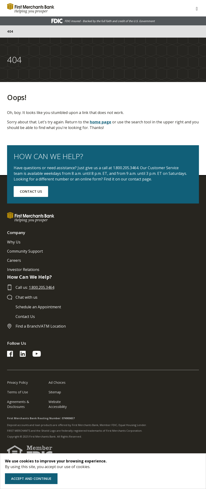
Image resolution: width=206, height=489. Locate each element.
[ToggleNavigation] (196, 8)
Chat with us (26, 297)
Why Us (14, 242)
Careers (14, 260)
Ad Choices (57, 382)
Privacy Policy (17, 382)
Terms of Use (17, 392)
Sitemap (55, 392)
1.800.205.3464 (41, 287)
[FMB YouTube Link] (37, 355)
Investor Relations (23, 269)
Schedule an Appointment (38, 306)
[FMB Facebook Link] (10, 355)
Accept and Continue (31, 478)
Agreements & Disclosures (18, 404)
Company (16, 232)
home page (100, 122)
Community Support (25, 251)
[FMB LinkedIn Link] (23, 355)
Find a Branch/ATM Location (41, 326)
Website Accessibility (58, 404)
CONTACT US (31, 191)
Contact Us (25, 316)
